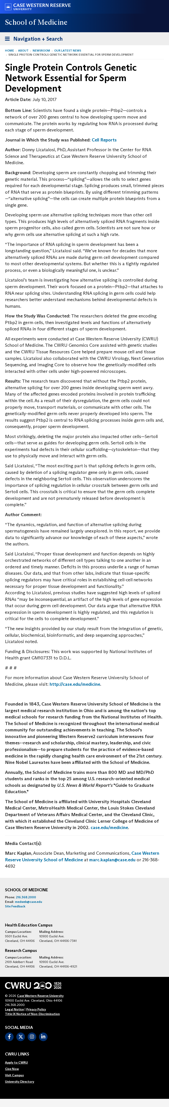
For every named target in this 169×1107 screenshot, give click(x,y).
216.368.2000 (26, 897)
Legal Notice (14, 1009)
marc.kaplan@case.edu (112, 859)
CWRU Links (17, 1054)
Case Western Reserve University (40, 996)
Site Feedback (15, 906)
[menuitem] (19, 1062)
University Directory (19, 1082)
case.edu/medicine (109, 827)
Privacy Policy (36, 1009)
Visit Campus (14, 1075)
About (23, 50)
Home (9, 50)
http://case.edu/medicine (75, 684)
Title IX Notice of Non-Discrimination (32, 1014)
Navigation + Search (32, 38)
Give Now (12, 1069)
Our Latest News (67, 50)
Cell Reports (104, 140)
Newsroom (41, 50)
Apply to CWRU (16, 1062)
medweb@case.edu (28, 902)
